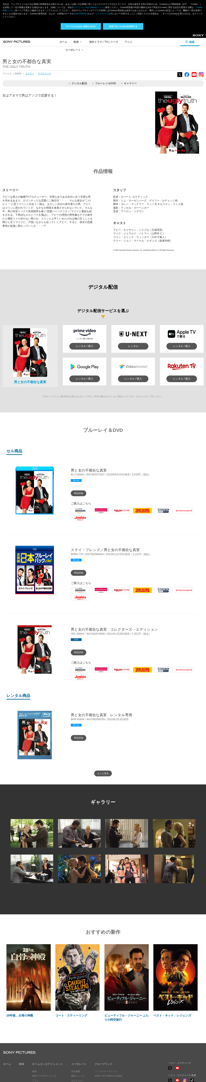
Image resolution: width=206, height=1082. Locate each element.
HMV (94, 672)
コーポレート (75, 50)
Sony (195, 36)
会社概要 (75, 1071)
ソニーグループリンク (106, 1071)
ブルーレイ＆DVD (104, 83)
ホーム (63, 42)
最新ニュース (78, 1076)
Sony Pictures (80, 13)
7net (177, 672)
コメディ (29, 73)
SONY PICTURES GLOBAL (109, 1076)
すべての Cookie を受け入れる (81, 26)
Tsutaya (158, 672)
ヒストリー (76, 1080)
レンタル (133, 346)
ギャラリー (129, 83)
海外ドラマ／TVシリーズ (103, 42)
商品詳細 (78, 493)
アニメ (128, 42)
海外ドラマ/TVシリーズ (44, 1076)
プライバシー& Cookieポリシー (88, 7)
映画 (78, 42)
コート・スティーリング (71, 1015)
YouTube (177, 1069)
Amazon (75, 672)
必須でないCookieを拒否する (123, 26)
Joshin (74, 600)
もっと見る (103, 773)
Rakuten (117, 672)
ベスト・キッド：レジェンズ (172, 1015)
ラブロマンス (44, 73)
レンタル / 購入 (84, 346)
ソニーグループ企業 (103, 13)
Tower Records (141, 672)
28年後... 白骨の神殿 (19, 1015)
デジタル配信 (78, 83)
